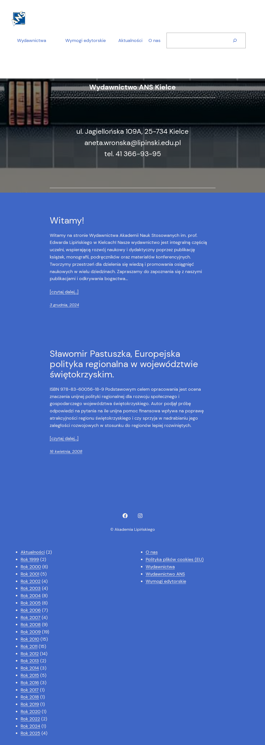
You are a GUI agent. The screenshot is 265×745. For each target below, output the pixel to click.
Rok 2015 (30, 675)
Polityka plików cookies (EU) (175, 559)
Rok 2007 (30, 618)
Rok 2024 (30, 726)
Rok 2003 (31, 588)
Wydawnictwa (31, 40)
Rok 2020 (30, 712)
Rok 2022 (30, 719)
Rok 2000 (31, 567)
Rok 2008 (31, 625)
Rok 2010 (30, 639)
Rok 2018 (30, 697)
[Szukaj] (234, 40)
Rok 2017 (30, 690)
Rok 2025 (30, 733)
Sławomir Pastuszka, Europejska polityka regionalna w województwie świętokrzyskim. (124, 364)
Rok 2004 (31, 596)
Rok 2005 (31, 603)
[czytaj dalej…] (64, 292)
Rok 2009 (31, 632)
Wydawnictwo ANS (165, 574)
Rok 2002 (30, 581)
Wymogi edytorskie (85, 40)
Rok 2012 (30, 654)
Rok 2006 (31, 610)
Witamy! (67, 220)
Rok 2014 (30, 668)
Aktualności (33, 552)
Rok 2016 (30, 683)
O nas (152, 552)
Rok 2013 (30, 661)
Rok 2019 (30, 704)
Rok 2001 (30, 574)
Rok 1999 (30, 559)
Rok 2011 (29, 646)
